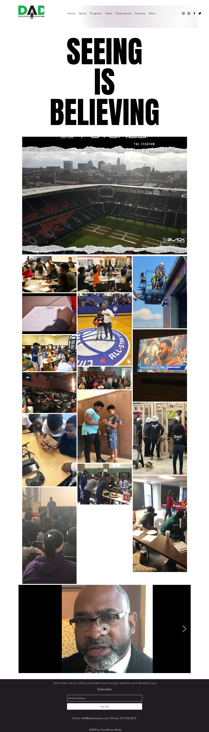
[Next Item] (184, 629)
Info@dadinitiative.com (95, 718)
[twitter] (200, 13)
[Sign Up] (104, 706)
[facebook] (194, 13)
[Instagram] (183, 13)
